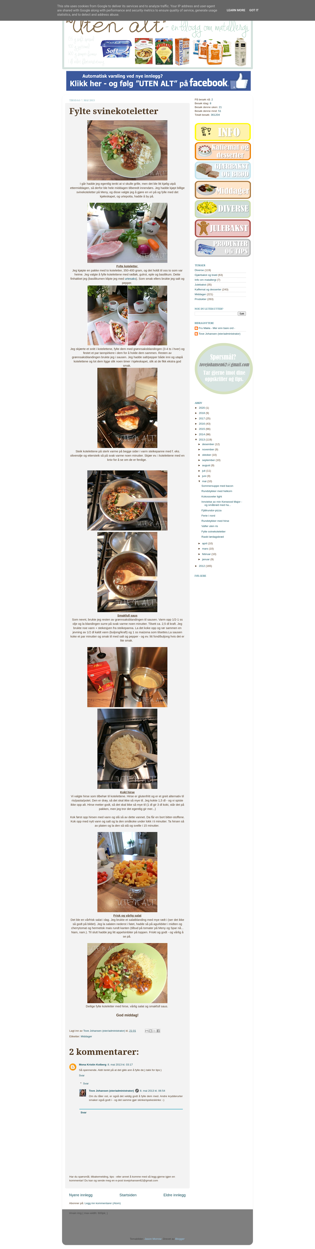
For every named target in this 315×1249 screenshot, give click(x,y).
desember (208, 444)
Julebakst (200, 284)
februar (207, 554)
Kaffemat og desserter (208, 289)
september (209, 460)
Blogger (180, 1238)
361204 (215, 114)
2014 (202, 434)
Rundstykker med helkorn (216, 491)
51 (219, 110)
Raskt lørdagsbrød (212, 536)
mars (205, 548)
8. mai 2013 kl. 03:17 (120, 1064)
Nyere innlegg (81, 1195)
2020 (202, 407)
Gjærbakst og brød (206, 274)
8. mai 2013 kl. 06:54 (152, 1090)
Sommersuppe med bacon (217, 485)
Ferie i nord (208, 515)
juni (204, 476)
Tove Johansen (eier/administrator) (104, 1030)
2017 (202, 418)
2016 (202, 423)
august (206, 465)
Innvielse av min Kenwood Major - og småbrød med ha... (221, 503)
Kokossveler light (211, 496)
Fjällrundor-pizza (211, 510)
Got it (254, 10)
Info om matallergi (205, 279)
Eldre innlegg (175, 1195)
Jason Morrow (152, 1238)
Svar (82, 1075)
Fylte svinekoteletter (213, 531)
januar (206, 559)
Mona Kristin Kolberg (92, 1064)
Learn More (236, 10)
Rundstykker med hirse (215, 520)
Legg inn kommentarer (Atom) (103, 1203)
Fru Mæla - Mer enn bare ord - (217, 328)
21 (220, 107)
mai (204, 481)
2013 (202, 439)
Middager (86, 1036)
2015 (202, 428)
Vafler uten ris (209, 526)
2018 (202, 413)
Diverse (199, 270)
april (205, 543)
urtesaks (130, 278)
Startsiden (128, 1195)
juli (204, 470)
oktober (207, 454)
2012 (202, 565)
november (208, 449)
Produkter (201, 299)
